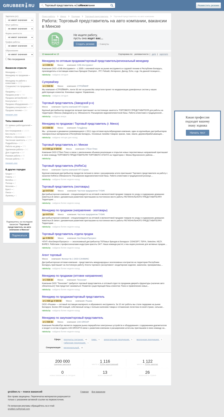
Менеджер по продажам (16, 75)
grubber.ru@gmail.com (19, 411)
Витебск (9, 180)
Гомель (8, 177)
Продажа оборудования (16, 104)
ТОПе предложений (109, 366)
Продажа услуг (12, 95)
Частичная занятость (15, 140)
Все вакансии (98, 393)
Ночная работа (12, 159)
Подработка (11, 143)
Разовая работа (12, 156)
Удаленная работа (14, 149)
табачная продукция (75, 344)
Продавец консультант (16, 107)
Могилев (9, 186)
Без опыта (10, 134)
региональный (72, 349)
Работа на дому (12, 146)
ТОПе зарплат (151, 366)
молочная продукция (148, 341)
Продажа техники (13, 110)
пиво (94, 341)
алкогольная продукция (117, 341)
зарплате (163, 54)
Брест (8, 189)
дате (154, 54)
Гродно (8, 174)
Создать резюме (85, 44)
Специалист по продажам (17, 86)
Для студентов (12, 152)
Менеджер (10, 72)
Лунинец (9, 195)
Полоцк (8, 183)
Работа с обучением (14, 137)
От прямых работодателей (17, 125)
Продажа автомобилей (16, 98)
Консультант (11, 101)
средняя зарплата (62, 366)
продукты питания (74, 341)
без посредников (16, 59)
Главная (84, 393)
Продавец (10, 92)
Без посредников (13, 131)
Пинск (8, 192)
